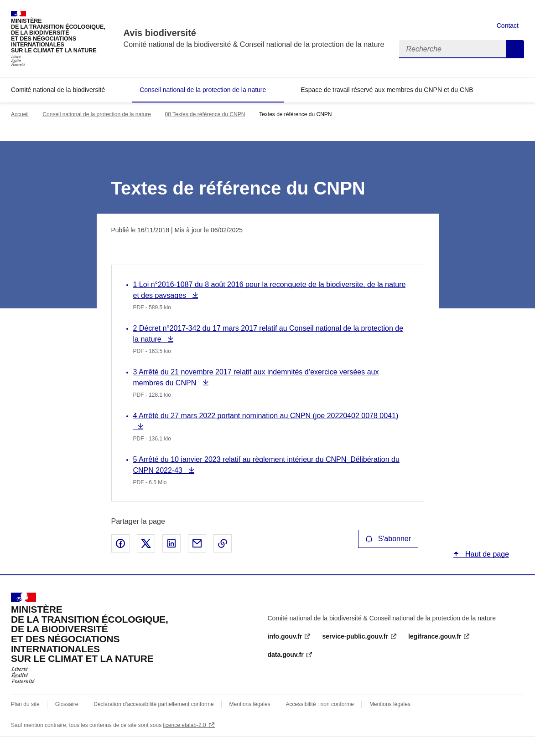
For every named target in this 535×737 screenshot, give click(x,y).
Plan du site (25, 704)
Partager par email (197, 543)
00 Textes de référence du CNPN (205, 114)
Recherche (515, 49)
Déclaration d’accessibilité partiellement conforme (153, 704)
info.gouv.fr (285, 636)
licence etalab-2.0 (184, 725)
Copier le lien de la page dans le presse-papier (222, 543)
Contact (508, 25)
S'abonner (388, 539)
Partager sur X (146, 543)
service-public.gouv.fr (355, 636)
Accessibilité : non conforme (320, 704)
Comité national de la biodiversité (58, 89)
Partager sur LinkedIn (171, 543)
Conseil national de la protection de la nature (203, 89)
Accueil (20, 114)
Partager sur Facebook (120, 543)
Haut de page (486, 554)
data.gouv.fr (286, 654)
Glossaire (66, 704)
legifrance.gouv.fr (434, 636)
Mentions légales (249, 704)
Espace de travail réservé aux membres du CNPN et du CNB (387, 89)
